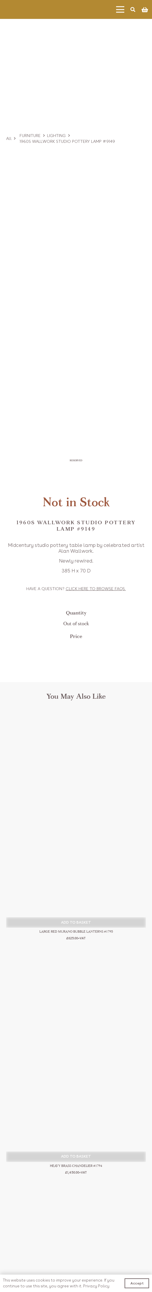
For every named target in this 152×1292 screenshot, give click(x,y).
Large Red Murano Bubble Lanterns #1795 (76, 932)
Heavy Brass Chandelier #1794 (76, 1166)
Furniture (30, 135)
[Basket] (144, 9)
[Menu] (120, 9)
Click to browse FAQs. (96, 588)
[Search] (132, 9)
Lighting (56, 135)
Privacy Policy (96, 1286)
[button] (76, 922)
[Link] (28, 9)
